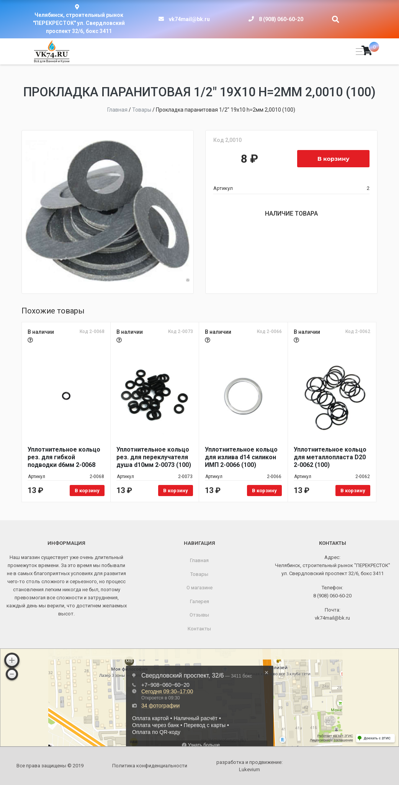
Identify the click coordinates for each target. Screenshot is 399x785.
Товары (199, 574)
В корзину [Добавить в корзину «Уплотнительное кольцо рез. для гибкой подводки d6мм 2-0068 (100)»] (87, 490)
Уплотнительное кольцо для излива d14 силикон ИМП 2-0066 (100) (241, 457)
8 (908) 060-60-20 (281, 19)
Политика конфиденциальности (149, 766)
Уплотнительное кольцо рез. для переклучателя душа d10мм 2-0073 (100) (153, 457)
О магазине (199, 587)
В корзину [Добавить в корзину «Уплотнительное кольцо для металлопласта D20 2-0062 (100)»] (352, 490)
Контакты (199, 629)
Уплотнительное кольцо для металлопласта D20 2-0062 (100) (330, 457)
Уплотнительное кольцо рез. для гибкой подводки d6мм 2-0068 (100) (64, 457)
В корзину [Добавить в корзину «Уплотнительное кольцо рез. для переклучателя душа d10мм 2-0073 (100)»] (175, 490)
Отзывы (199, 615)
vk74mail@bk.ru (189, 19)
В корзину (333, 158)
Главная (199, 560)
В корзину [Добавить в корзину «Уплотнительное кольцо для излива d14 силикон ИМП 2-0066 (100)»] (264, 490)
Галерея (199, 601)
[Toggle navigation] (358, 51)
